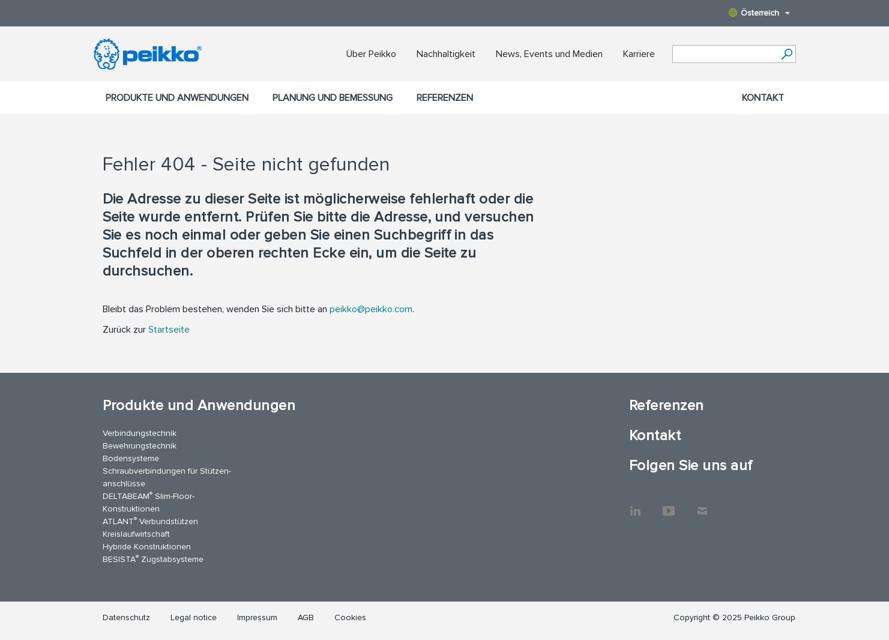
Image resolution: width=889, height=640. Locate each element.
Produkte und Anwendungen (177, 98)
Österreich (759, 13)
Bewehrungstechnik (139, 446)
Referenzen (445, 98)
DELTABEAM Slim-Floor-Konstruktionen (148, 502)
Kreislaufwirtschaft (136, 534)
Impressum (257, 617)
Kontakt (763, 98)
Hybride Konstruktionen (147, 547)
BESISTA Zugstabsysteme (153, 558)
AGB (306, 617)
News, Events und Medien (549, 54)
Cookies (350, 617)
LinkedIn (635, 505)
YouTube (669, 505)
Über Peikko (371, 54)
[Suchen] (787, 54)
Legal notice (193, 617)
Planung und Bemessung (333, 98)
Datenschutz (126, 617)
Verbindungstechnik (139, 433)
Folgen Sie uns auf (691, 465)
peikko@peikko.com (371, 309)
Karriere (639, 54)
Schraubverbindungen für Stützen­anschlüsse (167, 477)
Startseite (169, 330)
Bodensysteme (131, 458)
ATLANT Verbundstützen (150, 521)
